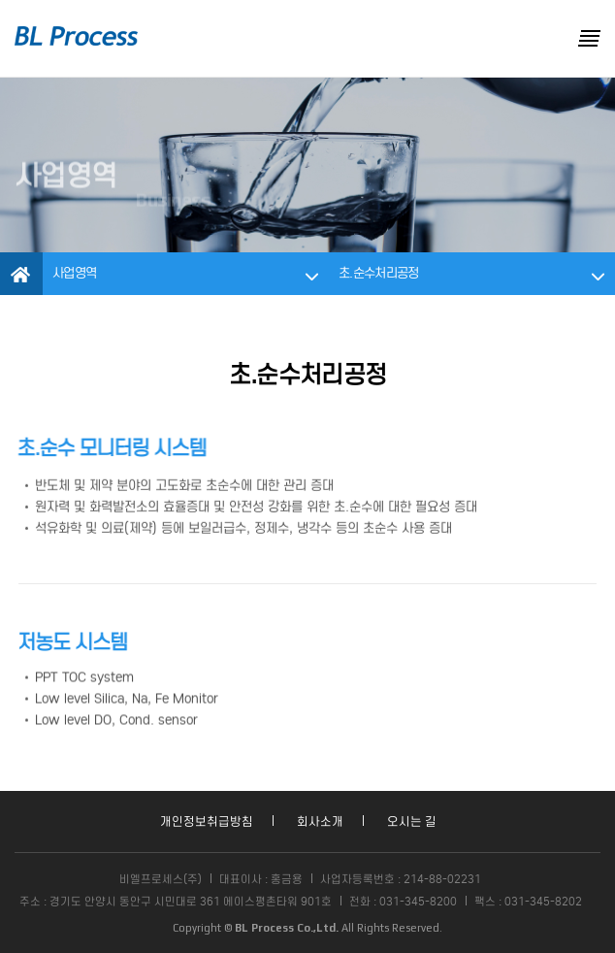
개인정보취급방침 (206, 821)
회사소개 (320, 821)
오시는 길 (412, 821)
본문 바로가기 (0, 0)
